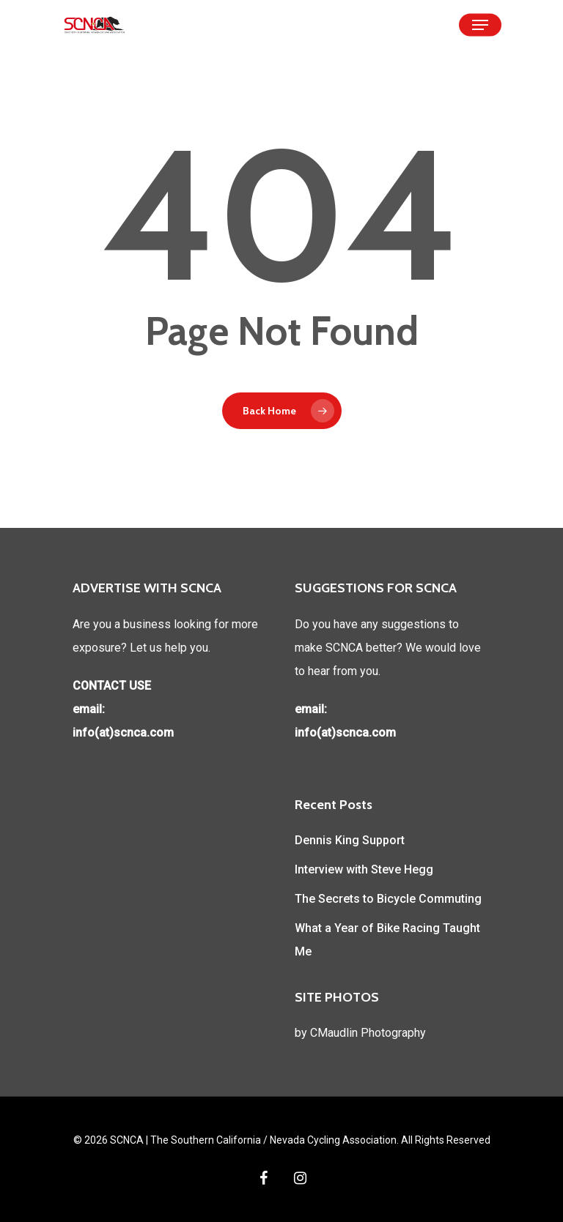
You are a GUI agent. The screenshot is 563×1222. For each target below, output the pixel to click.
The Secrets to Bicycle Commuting (388, 899)
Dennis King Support (350, 840)
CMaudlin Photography (368, 1033)
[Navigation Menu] (480, 25)
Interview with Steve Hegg (364, 869)
